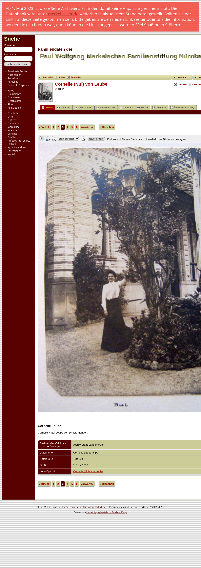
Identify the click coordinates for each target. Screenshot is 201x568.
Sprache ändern (17, 147)
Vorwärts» (87, 127)
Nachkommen (83, 107)
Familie (142, 107)
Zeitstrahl (126, 107)
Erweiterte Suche (17, 71)
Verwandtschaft (106, 107)
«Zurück (44, 127)
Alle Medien (14, 107)
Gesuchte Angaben (18, 85)
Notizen (12, 120)
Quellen (12, 137)
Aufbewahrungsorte (19, 140)
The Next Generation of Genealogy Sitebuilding (84, 507)
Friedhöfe (13, 113)
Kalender (13, 130)
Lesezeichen (14, 151)
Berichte (12, 133)
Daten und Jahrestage (14, 125)
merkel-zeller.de (63, 14)
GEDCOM (159, 107)
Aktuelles (13, 81)
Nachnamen (14, 75)
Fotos (11, 90)
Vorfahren (63, 107)
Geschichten (15, 101)
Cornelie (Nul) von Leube (88, 471)
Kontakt (12, 154)
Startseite (47, 77)
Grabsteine (14, 97)
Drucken (182, 84)
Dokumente (14, 94)
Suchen (182, 77)
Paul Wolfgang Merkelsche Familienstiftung (106, 512)
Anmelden (13, 78)
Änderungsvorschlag (182, 107)
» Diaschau (107, 127)
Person (47, 107)
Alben (11, 104)
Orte (10, 116)
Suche (12, 39)
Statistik (12, 144)
